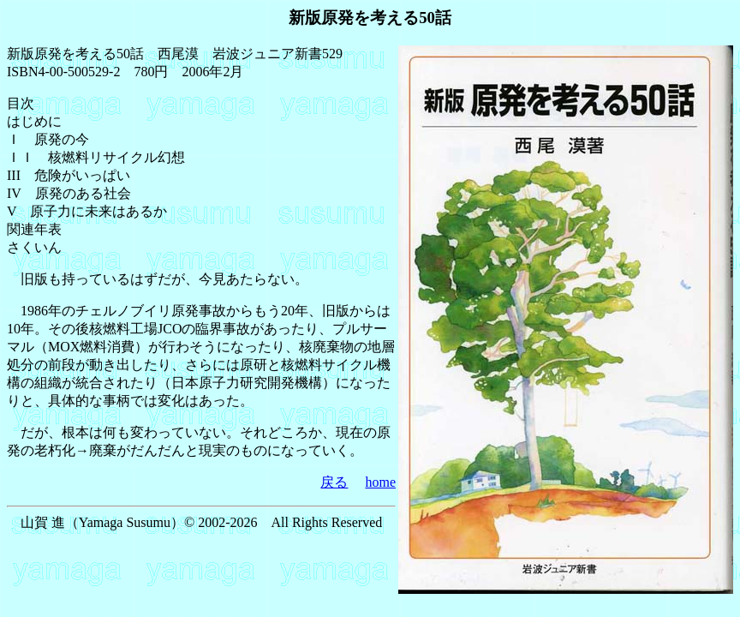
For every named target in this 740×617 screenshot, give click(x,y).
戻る (334, 482)
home (380, 482)
